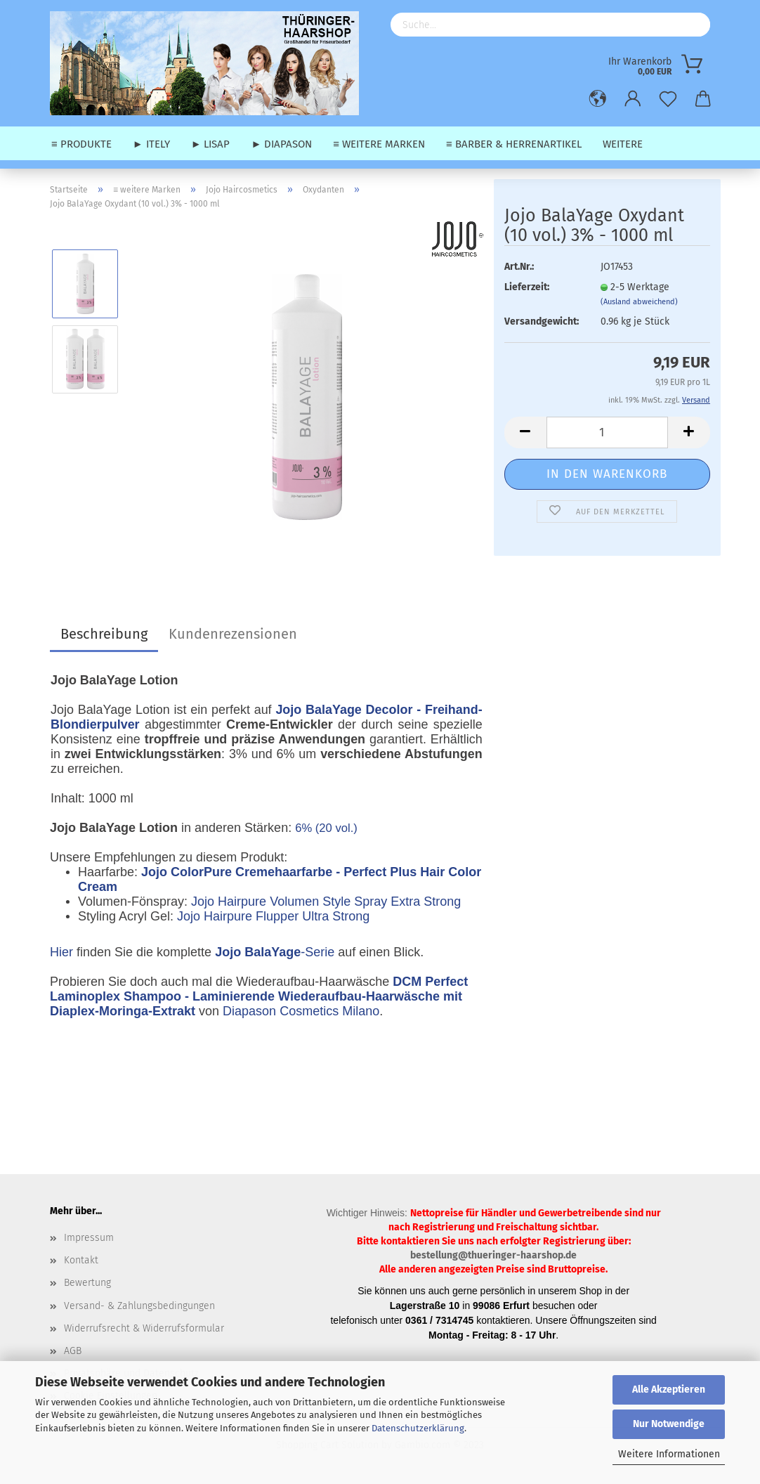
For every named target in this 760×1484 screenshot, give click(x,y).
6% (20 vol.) (326, 828)
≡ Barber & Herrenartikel (514, 144)
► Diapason (281, 144)
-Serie (274, 952)
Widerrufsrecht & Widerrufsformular (144, 1328)
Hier (61, 952)
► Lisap (210, 144)
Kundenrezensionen (233, 633)
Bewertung (87, 1283)
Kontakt (81, 1260)
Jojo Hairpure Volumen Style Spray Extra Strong (326, 901)
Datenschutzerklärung (418, 1428)
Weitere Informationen (669, 1454)
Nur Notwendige (669, 1424)
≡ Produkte (81, 144)
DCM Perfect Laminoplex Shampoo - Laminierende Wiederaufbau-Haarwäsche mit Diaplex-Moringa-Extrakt (259, 996)
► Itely (151, 144)
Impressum (89, 1238)
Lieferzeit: (526, 287)
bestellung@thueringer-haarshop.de (493, 1255)
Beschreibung (104, 633)
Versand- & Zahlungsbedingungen (139, 1306)
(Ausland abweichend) (639, 301)
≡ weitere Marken (379, 144)
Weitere (623, 144)
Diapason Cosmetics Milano (301, 1011)
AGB (72, 1351)
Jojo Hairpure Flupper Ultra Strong (273, 916)
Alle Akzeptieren (668, 1389)
